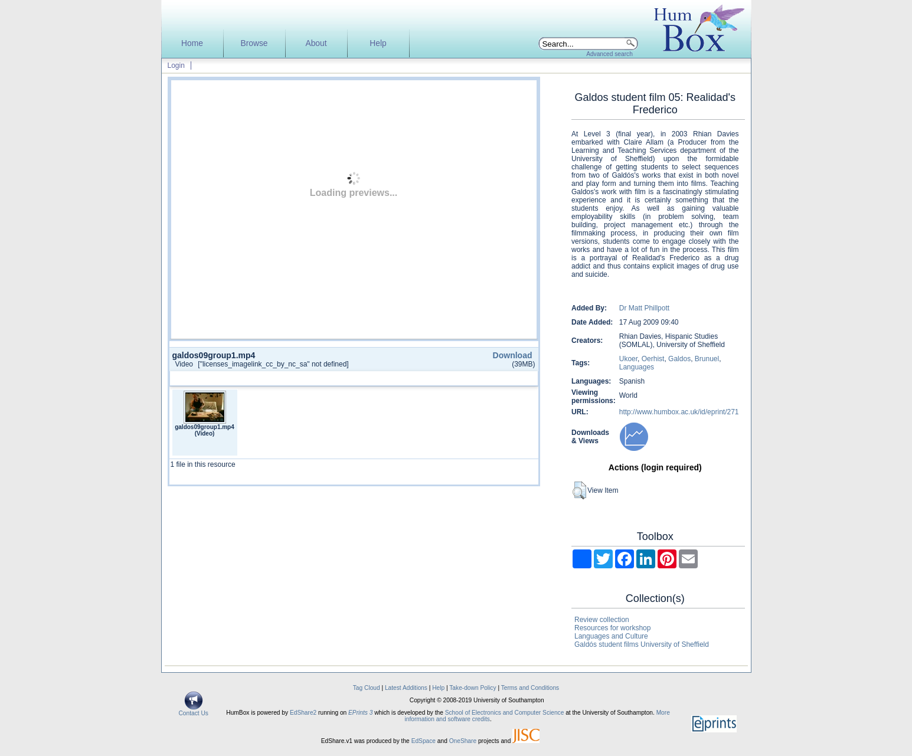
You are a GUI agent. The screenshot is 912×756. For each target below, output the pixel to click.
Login (176, 65)
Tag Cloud (366, 688)
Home (192, 43)
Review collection (601, 620)
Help (378, 43)
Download (512, 355)
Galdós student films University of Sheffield (641, 644)
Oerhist (653, 359)
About (315, 43)
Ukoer (628, 359)
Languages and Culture (611, 636)
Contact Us (193, 710)
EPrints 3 (360, 712)
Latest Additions (406, 688)
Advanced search (609, 54)
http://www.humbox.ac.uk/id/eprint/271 (679, 412)
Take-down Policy (472, 688)
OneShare (462, 741)
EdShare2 (303, 712)
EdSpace (423, 741)
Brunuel (707, 359)
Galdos (679, 359)
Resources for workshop (612, 628)
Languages (636, 367)
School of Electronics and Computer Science (504, 712)
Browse (253, 43)
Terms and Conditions (530, 688)
